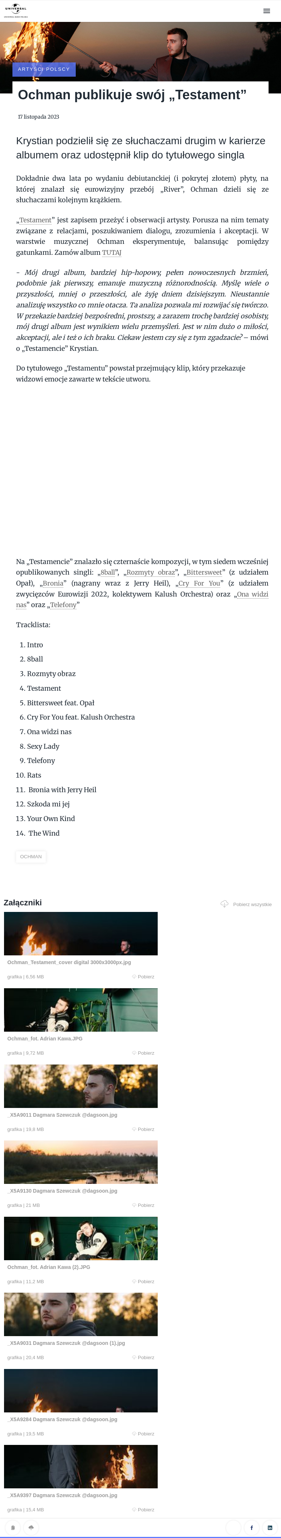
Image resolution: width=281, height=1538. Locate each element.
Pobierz (75, 957)
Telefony (65, 585)
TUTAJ (112, 232)
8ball (107, 552)
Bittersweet (205, 552)
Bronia (53, 563)
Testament (36, 200)
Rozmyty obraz (151, 552)
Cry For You (199, 563)
